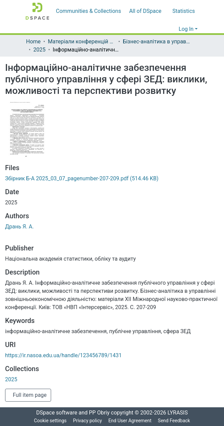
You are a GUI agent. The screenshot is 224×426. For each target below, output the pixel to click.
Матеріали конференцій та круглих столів (82, 41)
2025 (41, 50)
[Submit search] (163, 29)
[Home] (37, 11)
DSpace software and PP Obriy (71, 413)
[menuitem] (144, 11)
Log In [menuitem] (186, 29)
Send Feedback (175, 421)
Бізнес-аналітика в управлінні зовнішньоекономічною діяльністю (158, 41)
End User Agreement (129, 421)
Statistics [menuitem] (182, 11)
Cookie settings (48, 421)
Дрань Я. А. (20, 226)
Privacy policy (86, 421)
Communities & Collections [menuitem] (87, 11)
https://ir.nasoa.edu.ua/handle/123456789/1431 (62, 355)
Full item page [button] (29, 395)
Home (33, 41)
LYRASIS (179, 413)
